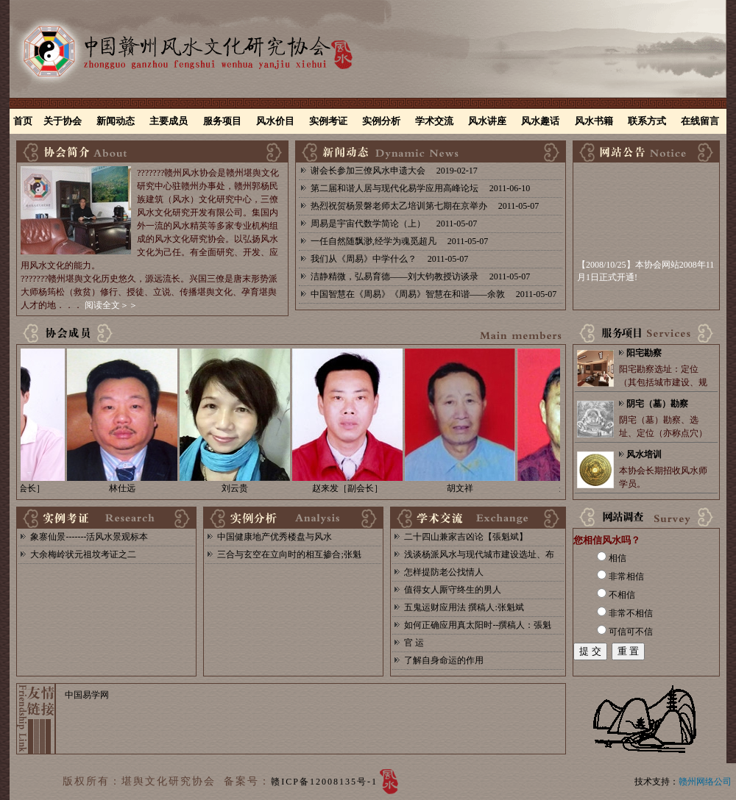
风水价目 (275, 120)
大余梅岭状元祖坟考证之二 (83, 554)
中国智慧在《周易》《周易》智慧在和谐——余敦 (408, 294)
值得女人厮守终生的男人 (452, 590)
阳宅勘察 (644, 353)
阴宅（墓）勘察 (657, 404)
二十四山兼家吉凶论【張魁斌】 (466, 537)
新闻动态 (115, 120)
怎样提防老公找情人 (444, 572)
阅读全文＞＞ (111, 305)
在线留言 (700, 120)
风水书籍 (594, 120)
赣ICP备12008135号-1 (324, 781)
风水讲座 (487, 120)
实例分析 (381, 120)
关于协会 (62, 120)
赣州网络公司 (705, 781)
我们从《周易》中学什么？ (364, 259)
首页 (22, 120)
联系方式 (647, 120)
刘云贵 (239, 488)
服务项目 (222, 120)
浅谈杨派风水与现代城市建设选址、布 (479, 554)
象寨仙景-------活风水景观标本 (89, 537)
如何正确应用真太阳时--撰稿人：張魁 (477, 625)
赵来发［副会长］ (351, 488)
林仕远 (126, 488)
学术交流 (434, 120)
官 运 (414, 643)
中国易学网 (87, 695)
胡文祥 (464, 488)
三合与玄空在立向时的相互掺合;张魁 (289, 554)
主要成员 (168, 120)
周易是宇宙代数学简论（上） (368, 223)
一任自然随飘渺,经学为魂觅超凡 (373, 241)
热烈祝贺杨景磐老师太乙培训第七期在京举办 (399, 206)
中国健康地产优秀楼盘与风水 (274, 537)
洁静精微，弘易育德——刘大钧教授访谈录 (394, 276)
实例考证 (328, 120)
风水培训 (644, 454)
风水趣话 (540, 120)
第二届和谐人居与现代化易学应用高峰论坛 (394, 188)
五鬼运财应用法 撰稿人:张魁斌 (463, 607)
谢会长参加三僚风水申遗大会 (368, 170)
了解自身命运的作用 (444, 660)
